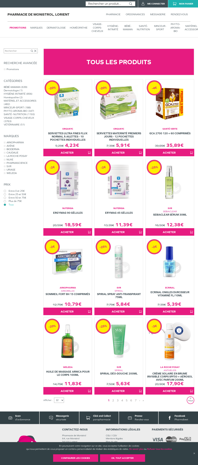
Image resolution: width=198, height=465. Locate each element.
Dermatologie (56, 27)
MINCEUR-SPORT (160, 28)
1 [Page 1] (109, 400)
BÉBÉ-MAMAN (128, 28)
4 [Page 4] (122, 400)
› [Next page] (139, 400)
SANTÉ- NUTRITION (143, 28)
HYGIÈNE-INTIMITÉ (113, 28)
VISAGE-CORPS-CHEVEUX (97, 27)
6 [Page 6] (131, 400)
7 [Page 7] (136, 400)
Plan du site (111, 441)
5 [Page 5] (127, 400)
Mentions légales (114, 438)
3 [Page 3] (118, 400)
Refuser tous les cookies (159, 449)
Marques (36, 27)
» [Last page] (143, 400)
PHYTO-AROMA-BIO (175, 27)
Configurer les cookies (75, 458)
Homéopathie (78, 27)
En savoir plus (136, 449)
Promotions (18, 27)
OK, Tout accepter (122, 458)
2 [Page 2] (113, 400)
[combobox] (106, 4)
